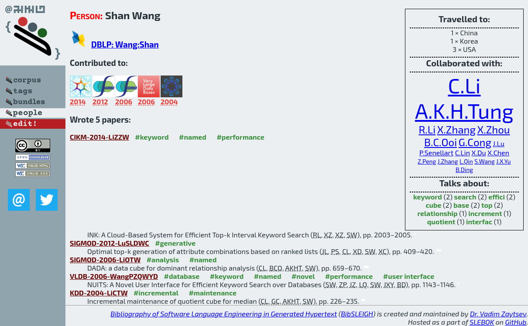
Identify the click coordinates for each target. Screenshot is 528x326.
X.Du (479, 152)
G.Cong (475, 142)
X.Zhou (493, 129)
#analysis (163, 259)
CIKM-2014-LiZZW (99, 137)
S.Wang (484, 161)
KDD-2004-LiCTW (98, 292)
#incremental (156, 292)
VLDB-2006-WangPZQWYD (114, 276)
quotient (441, 221)
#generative (175, 243)
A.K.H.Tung (464, 110)
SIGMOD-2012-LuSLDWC (109, 243)
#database (181, 276)
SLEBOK (482, 322)
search (465, 196)
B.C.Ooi (440, 142)
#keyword (151, 137)
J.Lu (498, 143)
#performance (240, 137)
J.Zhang (448, 161)
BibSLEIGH (357, 313)
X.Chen (498, 152)
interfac (479, 221)
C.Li (464, 85)
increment (485, 213)
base (461, 205)
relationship (437, 213)
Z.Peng (427, 161)
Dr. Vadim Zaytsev (498, 313)
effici (496, 196)
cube (433, 205)
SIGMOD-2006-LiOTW (105, 259)
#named (192, 137)
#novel (303, 276)
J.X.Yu (503, 161)
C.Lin (462, 152)
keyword (427, 196)
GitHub (516, 322)
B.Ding (464, 169)
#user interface (408, 276)
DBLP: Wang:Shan (125, 44)
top (487, 205)
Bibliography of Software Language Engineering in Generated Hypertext (223, 313)
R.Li (427, 129)
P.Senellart (436, 152)
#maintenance (213, 292)
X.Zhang (456, 129)
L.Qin (466, 161)
